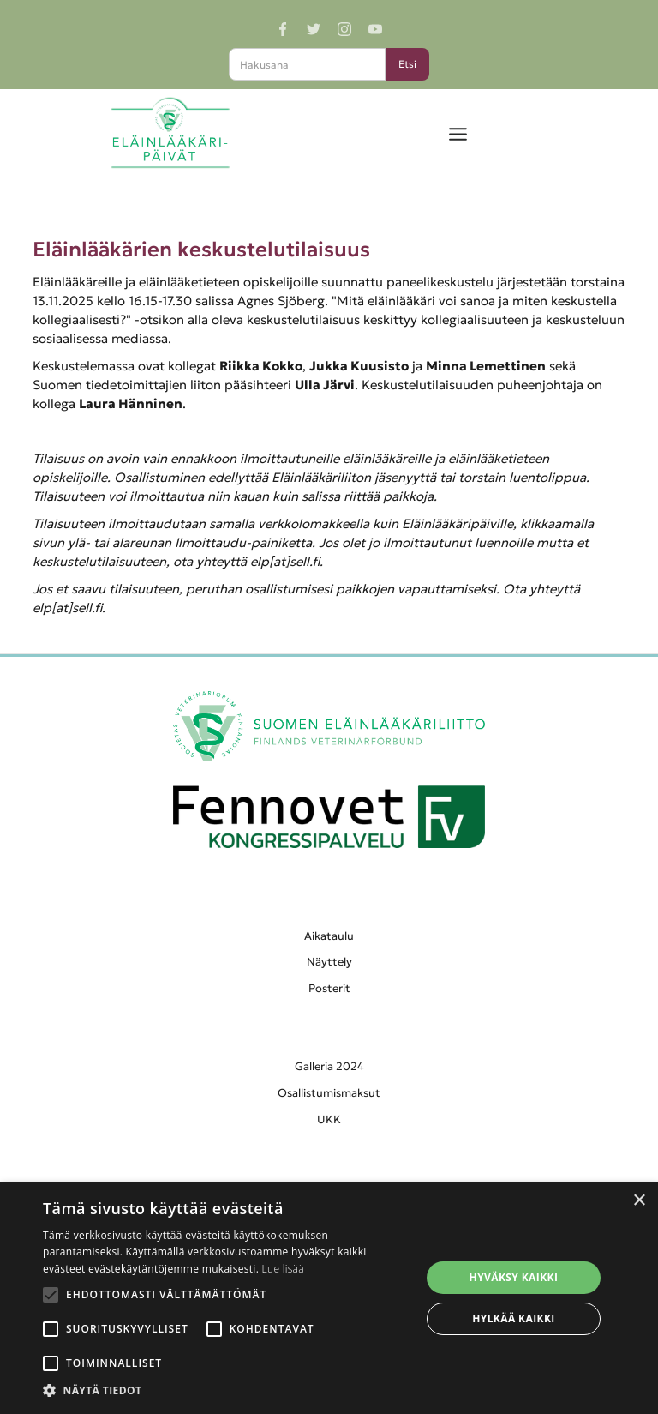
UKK (329, 1119)
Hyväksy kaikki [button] (514, 1277)
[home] (170, 133)
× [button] (638, 1200)
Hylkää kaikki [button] (513, 1318)
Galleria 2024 (329, 1066)
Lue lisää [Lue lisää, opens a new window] (283, 1268)
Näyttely (329, 961)
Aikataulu (329, 936)
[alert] (329, 1298)
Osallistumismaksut (329, 1093)
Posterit (329, 988)
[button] (458, 133)
